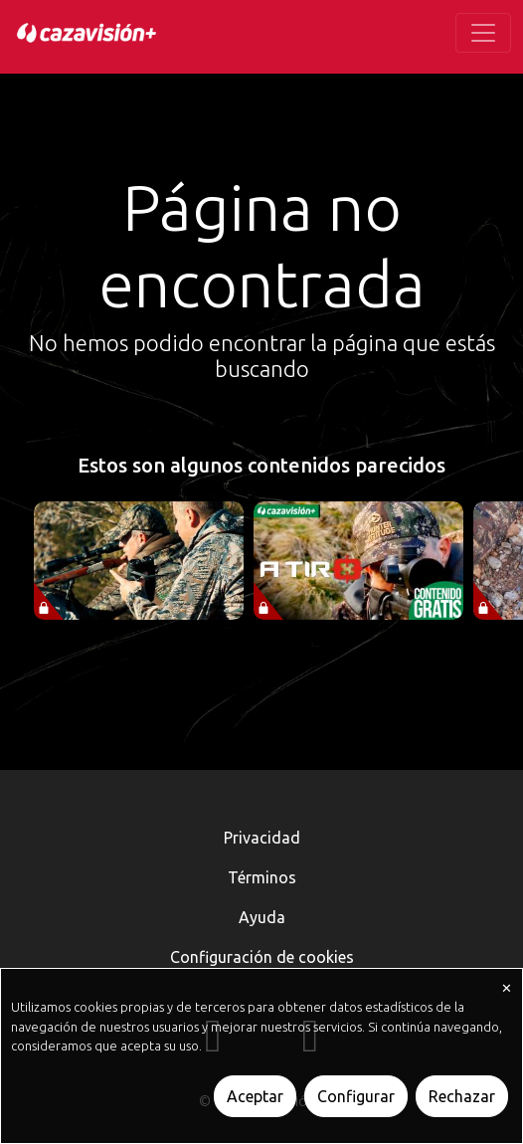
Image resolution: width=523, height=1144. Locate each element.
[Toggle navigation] (483, 33)
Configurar (356, 1096)
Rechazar (462, 1096)
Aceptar (255, 1096)
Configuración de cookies (262, 957)
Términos (262, 877)
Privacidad (262, 838)
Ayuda (262, 917)
